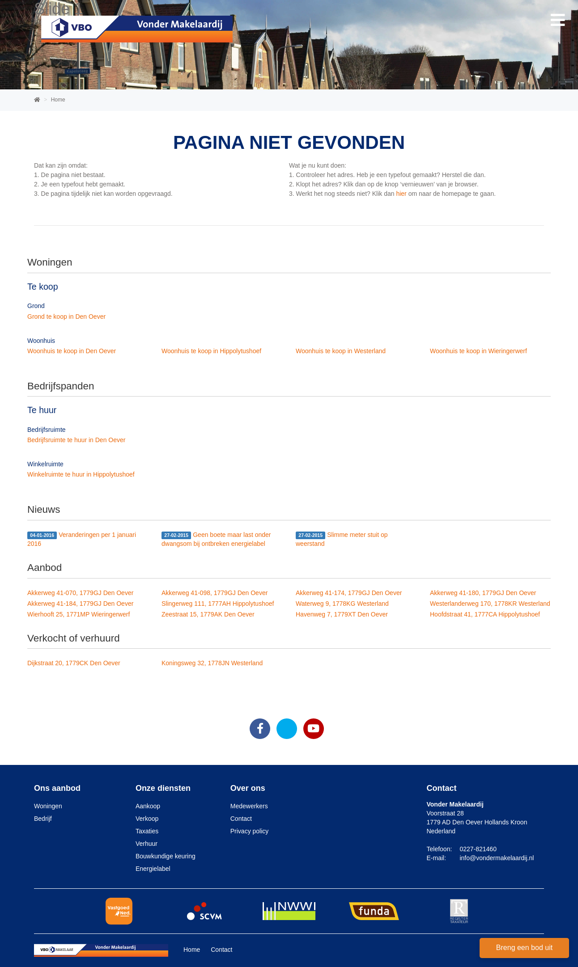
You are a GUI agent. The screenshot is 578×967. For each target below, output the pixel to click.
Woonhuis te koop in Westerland (341, 351)
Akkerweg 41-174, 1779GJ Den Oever (349, 592)
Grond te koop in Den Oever (66, 316)
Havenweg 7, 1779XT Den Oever (342, 614)
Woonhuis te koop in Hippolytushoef (211, 351)
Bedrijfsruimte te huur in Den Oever (76, 439)
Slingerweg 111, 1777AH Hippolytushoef (218, 603)
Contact (241, 818)
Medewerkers (249, 806)
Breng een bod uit (524, 947)
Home (191, 949)
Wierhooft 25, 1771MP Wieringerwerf (78, 614)
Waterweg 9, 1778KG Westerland (342, 603)
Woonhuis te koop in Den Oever (71, 351)
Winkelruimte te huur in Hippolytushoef (81, 474)
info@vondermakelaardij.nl (496, 857)
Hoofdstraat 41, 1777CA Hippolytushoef (485, 614)
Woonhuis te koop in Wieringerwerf (478, 351)
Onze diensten (163, 788)
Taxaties (147, 831)
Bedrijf (43, 818)
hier (401, 193)
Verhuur (146, 843)
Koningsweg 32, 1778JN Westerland (212, 663)
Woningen (48, 806)
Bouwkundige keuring (166, 856)
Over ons (247, 788)
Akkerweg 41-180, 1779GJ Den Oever (483, 592)
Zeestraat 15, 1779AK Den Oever (208, 614)
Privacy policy (249, 831)
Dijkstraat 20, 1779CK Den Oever (73, 663)
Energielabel (153, 868)
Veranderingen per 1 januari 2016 (81, 539)
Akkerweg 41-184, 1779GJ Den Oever (80, 603)
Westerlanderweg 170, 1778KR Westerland (490, 603)
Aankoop (148, 806)
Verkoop (147, 818)
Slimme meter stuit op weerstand (342, 539)
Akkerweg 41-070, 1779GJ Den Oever (80, 592)
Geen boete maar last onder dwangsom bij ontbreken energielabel (216, 539)
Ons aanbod (57, 788)
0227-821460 (478, 849)
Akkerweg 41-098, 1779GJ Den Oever (215, 592)
